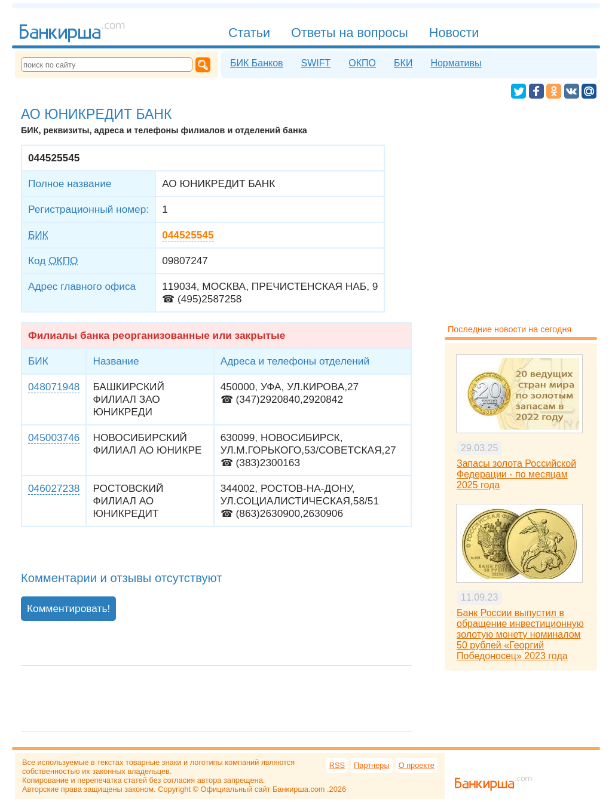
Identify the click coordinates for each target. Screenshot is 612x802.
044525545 (187, 235)
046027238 (53, 488)
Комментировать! (68, 608)
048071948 (53, 387)
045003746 (53, 437)
